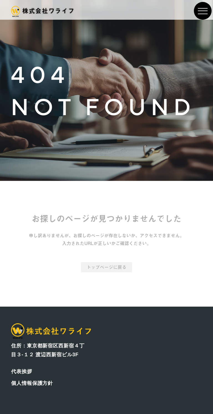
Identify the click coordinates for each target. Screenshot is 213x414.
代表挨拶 (21, 371)
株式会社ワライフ (43, 11)
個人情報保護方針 (32, 383)
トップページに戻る (106, 267)
